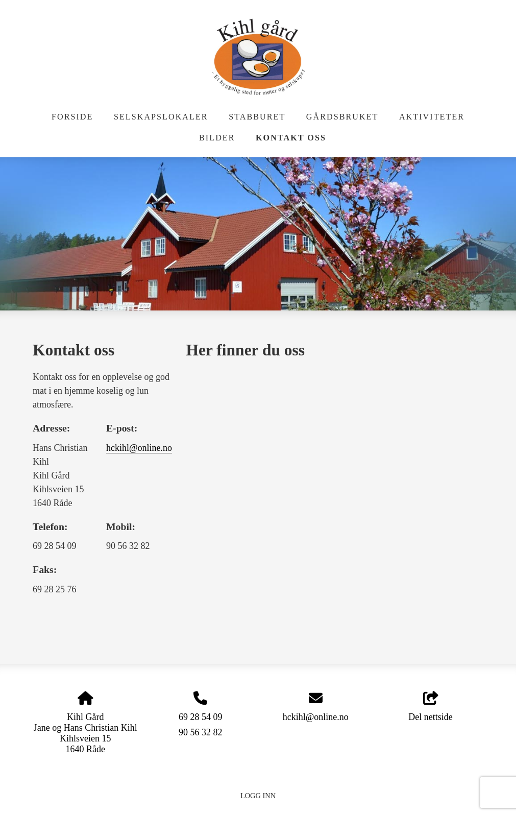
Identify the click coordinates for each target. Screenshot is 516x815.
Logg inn (258, 796)
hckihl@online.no (139, 448)
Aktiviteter (431, 117)
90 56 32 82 (201, 732)
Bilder (217, 137)
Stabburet (257, 117)
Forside (72, 117)
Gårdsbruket (342, 117)
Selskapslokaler (161, 117)
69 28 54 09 (201, 717)
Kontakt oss (291, 137)
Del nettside (430, 707)
